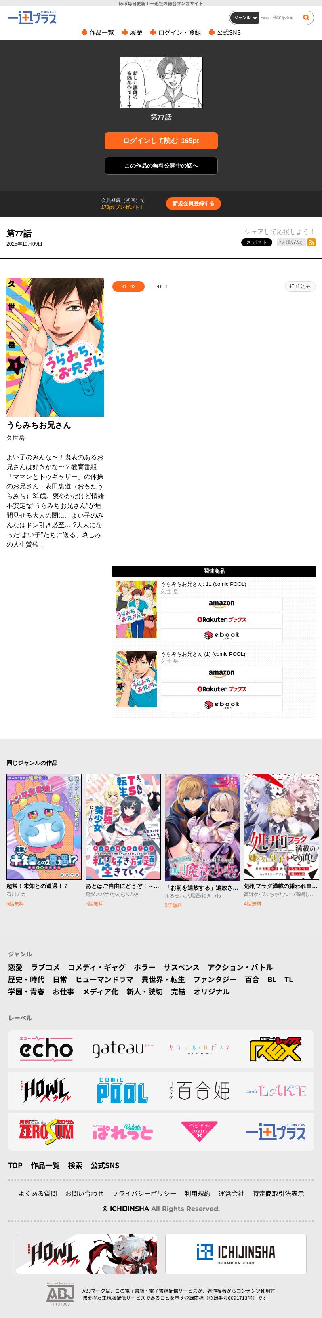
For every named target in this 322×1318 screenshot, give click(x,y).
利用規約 (197, 1193)
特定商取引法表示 (278, 1193)
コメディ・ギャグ (97, 967)
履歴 (136, 32)
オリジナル (212, 991)
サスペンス (182, 967)
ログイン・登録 (179, 32)
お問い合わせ (84, 1193)
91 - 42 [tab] (128, 286)
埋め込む (295, 242)
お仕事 (63, 991)
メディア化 (100, 991)
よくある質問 (37, 1193)
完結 (178, 991)
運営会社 (231, 1193)
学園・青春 (26, 991)
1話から (303, 286)
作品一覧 (102, 32)
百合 (252, 979)
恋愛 (15, 967)
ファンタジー (215, 979)
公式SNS (229, 32)
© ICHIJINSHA (126, 1209)
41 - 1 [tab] (162, 286)
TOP (15, 1165)
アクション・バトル (240, 967)
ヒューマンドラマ (104, 979)
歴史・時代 (26, 979)
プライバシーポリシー (144, 1193)
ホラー (145, 967)
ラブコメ (45, 967)
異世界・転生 (163, 979)
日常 (60, 979)
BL (271, 979)
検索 (75, 1165)
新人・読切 (144, 991)
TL (288, 979)
